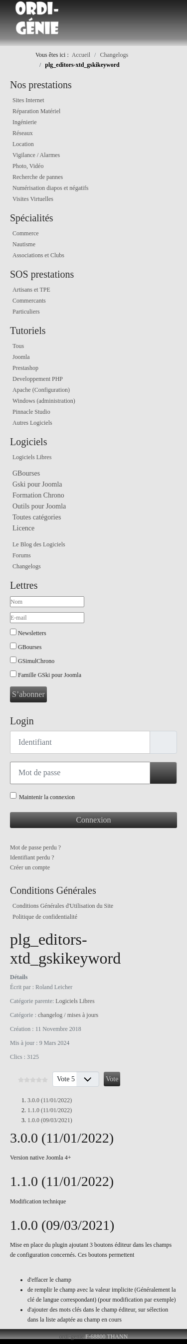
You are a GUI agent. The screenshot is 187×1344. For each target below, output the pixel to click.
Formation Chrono (38, 495)
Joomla (21, 356)
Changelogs (26, 566)
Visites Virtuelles (32, 198)
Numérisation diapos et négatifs (50, 187)
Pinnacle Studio (31, 411)
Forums (21, 555)
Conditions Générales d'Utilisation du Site (62, 905)
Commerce (25, 233)
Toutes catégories (36, 517)
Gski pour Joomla (37, 484)
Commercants (29, 300)
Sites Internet (28, 100)
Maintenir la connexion (47, 797)
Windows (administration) (43, 400)
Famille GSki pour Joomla (49, 675)
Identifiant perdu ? (32, 857)
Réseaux (22, 133)
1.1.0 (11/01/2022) (49, 1110)
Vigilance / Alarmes (36, 155)
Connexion (93, 820)
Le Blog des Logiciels (38, 544)
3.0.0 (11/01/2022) (49, 1100)
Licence (23, 528)
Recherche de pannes (37, 176)
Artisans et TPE (31, 289)
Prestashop (25, 367)
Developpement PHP (37, 378)
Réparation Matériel (36, 111)
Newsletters (32, 633)
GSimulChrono (36, 661)
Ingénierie (24, 122)
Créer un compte (30, 867)
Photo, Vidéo (27, 166)
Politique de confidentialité (44, 916)
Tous (18, 345)
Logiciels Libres (31, 457)
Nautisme (23, 244)
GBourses (26, 473)
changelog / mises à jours (68, 1014)
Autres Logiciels (32, 422)
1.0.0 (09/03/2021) (49, 1120)
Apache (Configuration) (41, 389)
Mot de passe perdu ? (35, 847)
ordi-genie (71, 1336)
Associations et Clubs (38, 255)
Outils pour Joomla (39, 506)
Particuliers (26, 311)
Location (23, 144)
